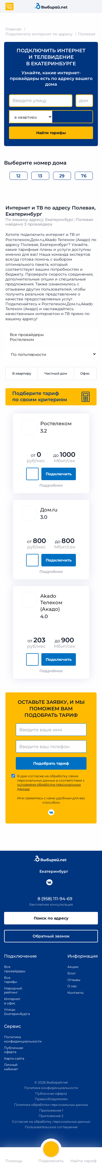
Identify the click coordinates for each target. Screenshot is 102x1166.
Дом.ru (48, 510)
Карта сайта (14, 1058)
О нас (72, 986)
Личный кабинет (11, 1067)
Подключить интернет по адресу (39, 34)
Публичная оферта (13, 1050)
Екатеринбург (51, 871)
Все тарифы (10, 980)
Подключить (59, 473)
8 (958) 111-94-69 (51, 898)
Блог (71, 973)
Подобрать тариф (51, 763)
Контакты (73, 993)
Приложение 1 (51, 1110)
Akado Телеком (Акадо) (51, 602)
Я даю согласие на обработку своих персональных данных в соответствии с (51, 782)
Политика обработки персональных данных (51, 1105)
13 (40, 175)
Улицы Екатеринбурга (12, 1011)
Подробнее (51, 485)
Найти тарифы (51, 132)
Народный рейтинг (12, 990)
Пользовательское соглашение (51, 1127)
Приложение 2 (51, 1116)
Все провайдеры (51, 334)
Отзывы (73, 980)
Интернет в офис (12, 1001)
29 (61, 175)
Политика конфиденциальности (16, 1039)
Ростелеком (51, 339)
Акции (72, 967)
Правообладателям (51, 1099)
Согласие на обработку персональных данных (51, 1121)
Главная (13, 29)
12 (18, 175)
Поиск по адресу (51, 918)
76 (83, 175)
